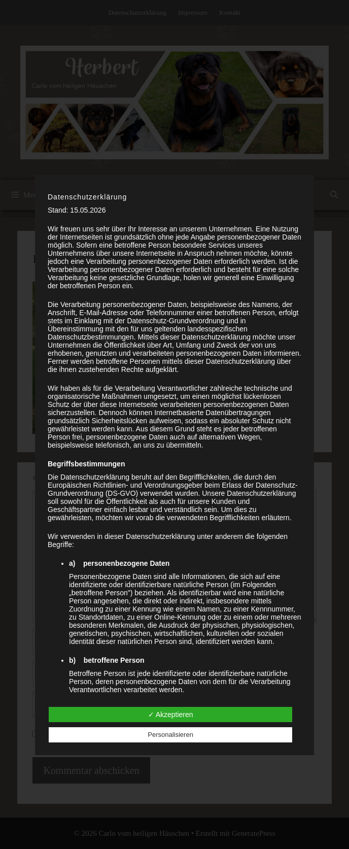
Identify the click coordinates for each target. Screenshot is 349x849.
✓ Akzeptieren (170, 714)
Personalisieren (170, 734)
